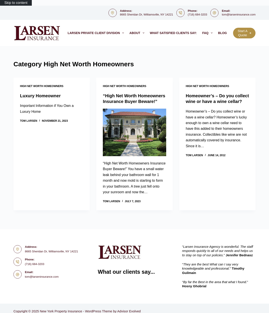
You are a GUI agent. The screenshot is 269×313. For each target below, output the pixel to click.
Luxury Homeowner (40, 95)
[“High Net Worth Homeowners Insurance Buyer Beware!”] (134, 132)
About (137, 33)
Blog (225, 33)
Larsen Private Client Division (97, 33)
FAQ (208, 33)
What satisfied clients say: (173, 33)
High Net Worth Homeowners (41, 86)
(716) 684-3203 (197, 14)
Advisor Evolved (129, 311)
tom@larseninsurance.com (238, 14)
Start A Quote (244, 33)
